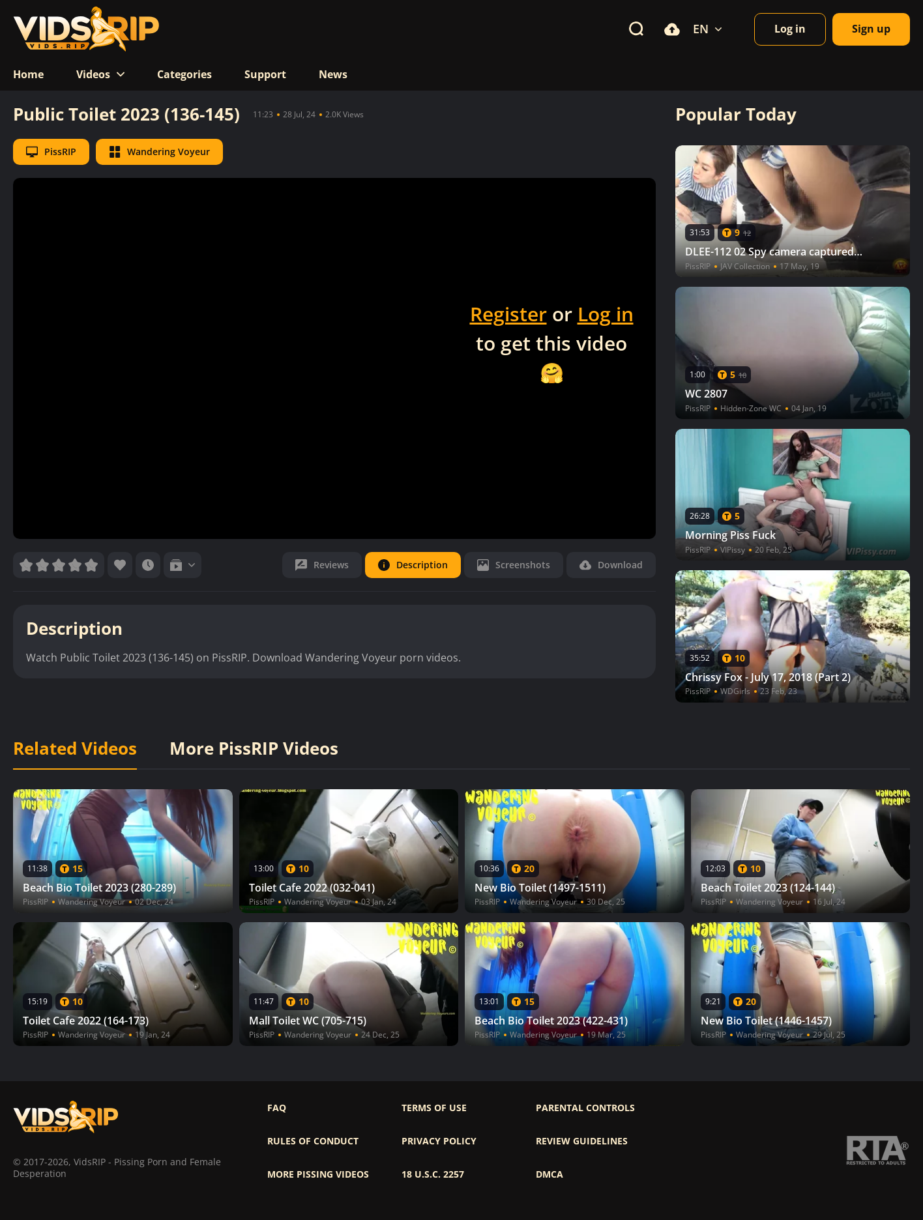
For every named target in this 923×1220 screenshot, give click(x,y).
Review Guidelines (582, 1141)
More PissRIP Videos (253, 749)
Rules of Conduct (313, 1141)
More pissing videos (318, 1174)
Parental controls (585, 1108)
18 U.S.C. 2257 (433, 1174)
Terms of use (434, 1108)
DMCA (549, 1174)
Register (508, 313)
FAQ (276, 1108)
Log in (606, 313)
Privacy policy (439, 1141)
